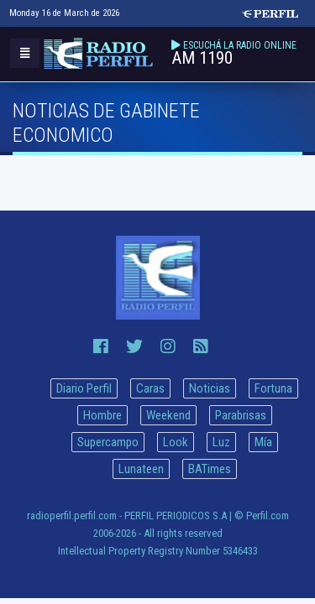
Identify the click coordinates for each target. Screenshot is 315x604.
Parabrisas (240, 415)
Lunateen (141, 468)
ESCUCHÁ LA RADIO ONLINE (240, 45)
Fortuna (273, 388)
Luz (221, 442)
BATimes (209, 468)
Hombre (102, 415)
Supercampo (108, 442)
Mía (263, 442)
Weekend (168, 415)
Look (175, 442)
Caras (150, 388)
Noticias (209, 388)
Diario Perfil (84, 388)
